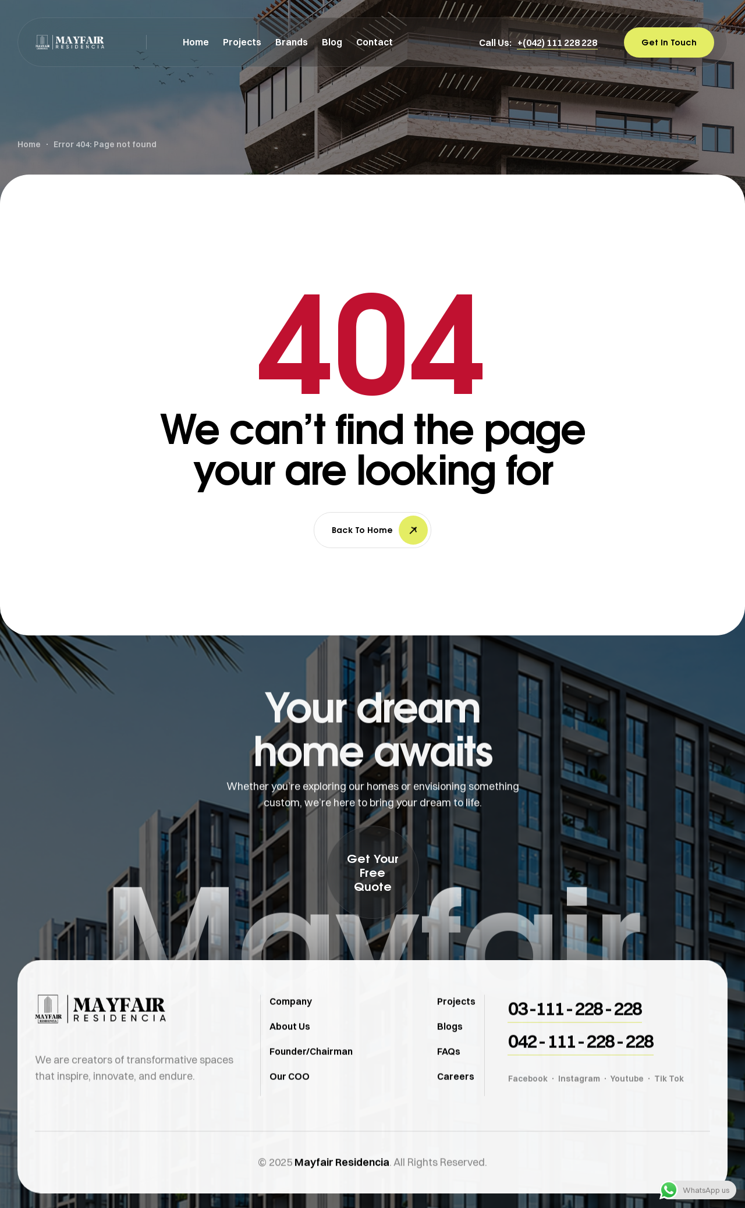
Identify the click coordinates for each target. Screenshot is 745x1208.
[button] (557, 42)
